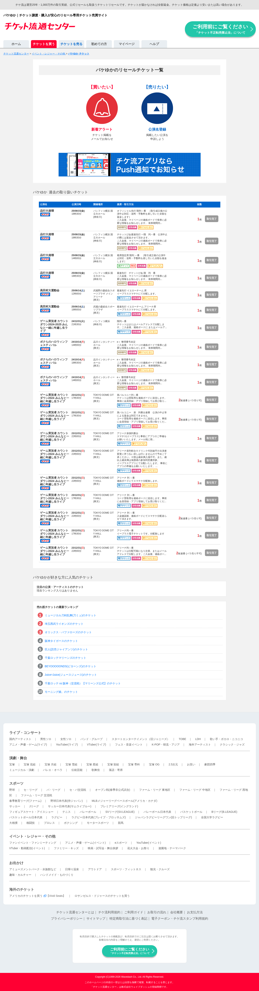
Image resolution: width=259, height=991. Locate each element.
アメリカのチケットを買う (25, 895)
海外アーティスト (200, 744)
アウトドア (95, 869)
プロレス (49, 822)
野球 (12, 789)
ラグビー (56, 817)
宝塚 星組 (92, 764)
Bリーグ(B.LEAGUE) (224, 811)
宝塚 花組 (30, 764)
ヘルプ (154, 44)
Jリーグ (34, 806)
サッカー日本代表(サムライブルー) (69, 806)
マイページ (127, 44)
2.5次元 (173, 764)
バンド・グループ (91, 739)
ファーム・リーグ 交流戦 (36, 795)
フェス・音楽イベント (129, 744)
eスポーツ (121, 842)
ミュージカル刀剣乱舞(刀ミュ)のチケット (70, 615)
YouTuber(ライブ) (67, 744)
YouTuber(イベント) (148, 842)
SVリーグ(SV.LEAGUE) (120, 811)
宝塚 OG (154, 764)
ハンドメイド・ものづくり (56, 874)
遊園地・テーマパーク (172, 848)
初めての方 (99, 44)
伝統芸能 (76, 769)
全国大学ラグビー (212, 817)
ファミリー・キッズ (66, 848)
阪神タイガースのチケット (61, 640)
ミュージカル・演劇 (21, 769)
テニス (66, 811)
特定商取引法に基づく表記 (128, 918)
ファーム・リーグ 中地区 (194, 789)
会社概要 (176, 912)
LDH (198, 739)
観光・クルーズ (160, 869)
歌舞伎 (96, 769)
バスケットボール (191, 811)
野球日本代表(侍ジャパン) (66, 800)
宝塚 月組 (50, 764)
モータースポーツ (98, 822)
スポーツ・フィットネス (126, 869)
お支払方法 (195, 912)
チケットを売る (71, 44)
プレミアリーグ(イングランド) (119, 806)
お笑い (191, 764)
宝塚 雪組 (71, 764)
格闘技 (30, 822)
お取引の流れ (156, 912)
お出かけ (16, 863)
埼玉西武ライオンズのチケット (64, 623)
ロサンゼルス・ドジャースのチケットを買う (102, 895)
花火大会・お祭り (138, 848)
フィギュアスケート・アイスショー (31, 811)
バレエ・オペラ (52, 769)
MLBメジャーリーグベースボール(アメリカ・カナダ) (124, 800)
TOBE (182, 739)
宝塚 (12, 764)
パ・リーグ (53, 789)
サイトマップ (95, 918)
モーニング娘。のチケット (61, 691)
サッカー (14, 806)
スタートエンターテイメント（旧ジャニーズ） (141, 739)
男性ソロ (45, 739)
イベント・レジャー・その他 (32, 836)
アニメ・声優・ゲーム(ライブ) (28, 744)
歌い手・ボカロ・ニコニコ (226, 739)
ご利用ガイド (133, 912)
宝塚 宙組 (113, 764)
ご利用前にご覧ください (220, 29)
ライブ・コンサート (25, 733)
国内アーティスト (20, 739)
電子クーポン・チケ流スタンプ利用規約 (179, 918)
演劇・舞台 (18, 758)
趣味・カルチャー (20, 874)
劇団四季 (209, 764)
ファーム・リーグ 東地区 (154, 789)
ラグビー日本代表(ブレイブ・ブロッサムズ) (98, 817)
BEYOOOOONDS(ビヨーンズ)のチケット (70, 666)
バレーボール (88, 811)
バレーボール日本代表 (157, 811)
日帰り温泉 (72, 869)
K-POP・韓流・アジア (166, 744)
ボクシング (71, 822)
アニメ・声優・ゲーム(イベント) (85, 842)
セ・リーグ (30, 789)
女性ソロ (65, 739)
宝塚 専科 (134, 764)
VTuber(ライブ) (96, 744)
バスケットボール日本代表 (25, 817)
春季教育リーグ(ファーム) (25, 800)
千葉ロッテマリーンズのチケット (65, 657)
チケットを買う (44, 44)
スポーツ (16, 783)
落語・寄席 (116, 769)
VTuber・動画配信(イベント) (27, 848)
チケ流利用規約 (109, 912)
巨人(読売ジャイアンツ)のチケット (66, 649)
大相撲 (13, 822)
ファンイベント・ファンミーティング (32, 842)
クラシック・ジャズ (232, 744)
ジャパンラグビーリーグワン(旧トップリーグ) (163, 817)
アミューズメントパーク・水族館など (32, 869)
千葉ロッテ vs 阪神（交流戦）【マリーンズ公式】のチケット (83, 683)
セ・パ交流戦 (77, 789)
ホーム (16, 44)
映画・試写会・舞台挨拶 (103, 848)
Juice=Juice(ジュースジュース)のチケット (71, 674)
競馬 (120, 822)
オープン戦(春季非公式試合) (112, 789)
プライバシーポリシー (66, 918)
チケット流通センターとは (75, 912)
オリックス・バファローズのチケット (68, 632)
